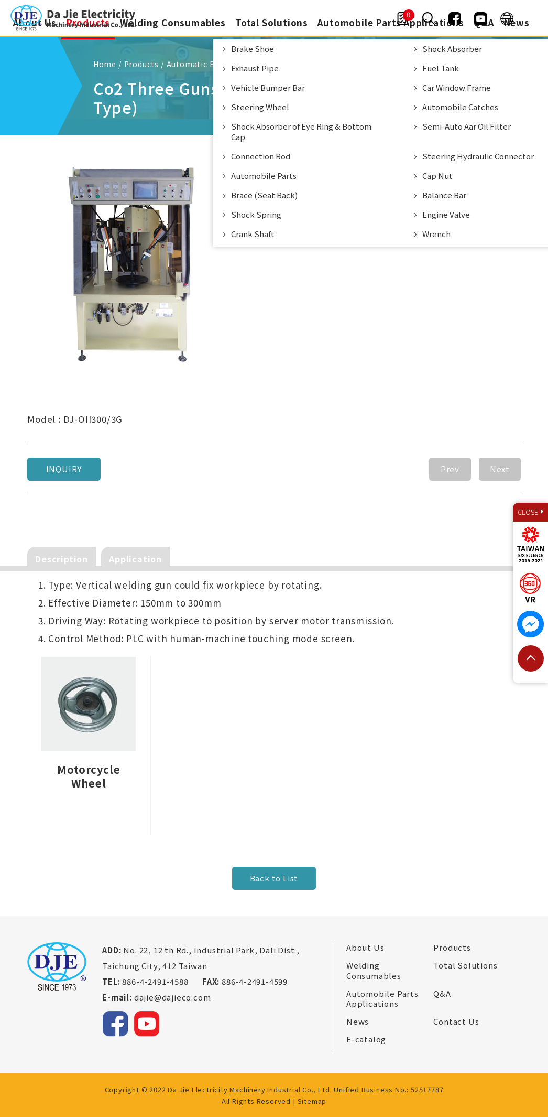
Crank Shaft (253, 233)
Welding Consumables (172, 22)
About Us (365, 947)
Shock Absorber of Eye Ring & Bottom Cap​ (302, 131)
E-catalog (366, 1039)
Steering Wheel (261, 106)
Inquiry (64, 468)
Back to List (274, 877)
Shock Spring (257, 214)
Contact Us (456, 1021)
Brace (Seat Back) (265, 194)
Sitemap (312, 1100)
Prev (450, 468)
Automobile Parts (264, 175)
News (517, 22)
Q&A (442, 993)
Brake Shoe (253, 48)
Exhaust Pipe (255, 67)
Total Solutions (271, 22)
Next (500, 468)
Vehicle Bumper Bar (268, 87)
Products (451, 947)
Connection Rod (261, 156)
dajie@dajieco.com (172, 996)
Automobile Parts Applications (382, 998)
